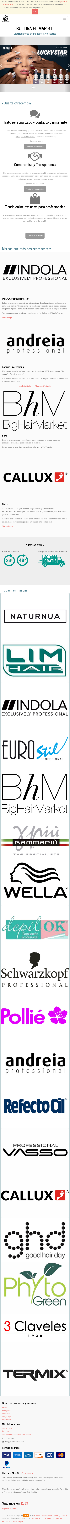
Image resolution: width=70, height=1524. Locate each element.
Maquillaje (6, 1416)
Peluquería (6, 1410)
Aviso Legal (18, 1521)
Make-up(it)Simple (43, 386)
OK (35, 11)
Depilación (6, 1419)
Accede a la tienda (35, 236)
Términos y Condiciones (41, 1518)
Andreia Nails (25, 386)
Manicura (6, 1413)
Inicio (4, 1408)
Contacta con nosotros (35, 147)
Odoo (26, 1515)
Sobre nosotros (28, 1473)
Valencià (13, 1509)
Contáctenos (7, 1428)
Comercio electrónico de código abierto (50, 1515)
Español (5, 1509)
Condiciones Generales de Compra (16, 1434)
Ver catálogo (7, 317)
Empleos (5, 1431)
